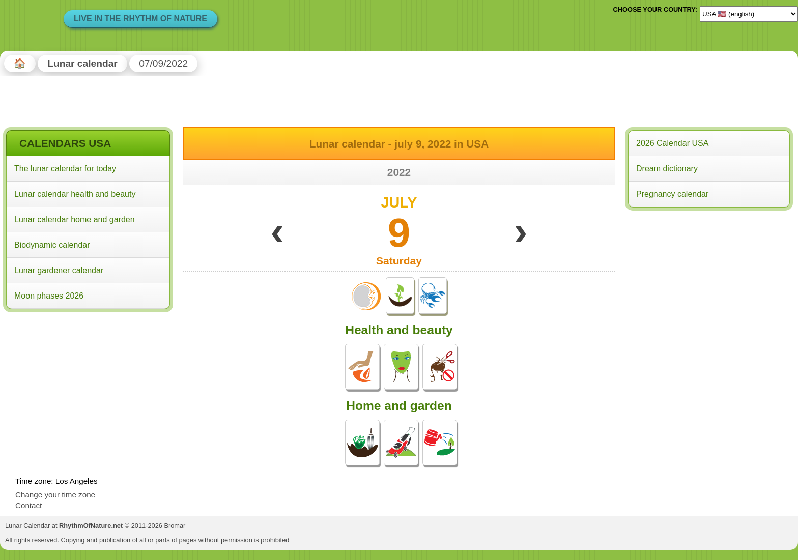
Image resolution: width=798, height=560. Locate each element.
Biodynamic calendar (52, 245)
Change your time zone (55, 494)
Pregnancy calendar (672, 194)
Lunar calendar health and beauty (74, 194)
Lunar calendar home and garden (74, 219)
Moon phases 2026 (48, 295)
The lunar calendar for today (65, 168)
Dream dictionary (667, 168)
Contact (28, 505)
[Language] (749, 13)
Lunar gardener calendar (58, 270)
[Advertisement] (88, 381)
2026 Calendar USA (672, 143)
